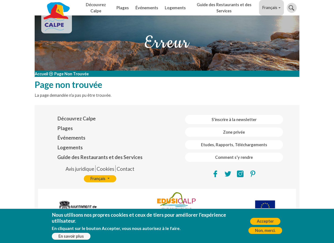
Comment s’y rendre (234, 157)
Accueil (41, 73)
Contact (125, 169)
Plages (122, 7)
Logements (175, 7)
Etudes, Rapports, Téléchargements (234, 144)
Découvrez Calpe (96, 7)
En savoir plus (71, 236)
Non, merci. (265, 230)
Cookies (105, 169)
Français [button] (269, 7)
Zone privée (234, 132)
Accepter (265, 221)
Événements (146, 7)
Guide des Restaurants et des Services (224, 7)
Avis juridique (80, 169)
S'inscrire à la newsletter (234, 119)
